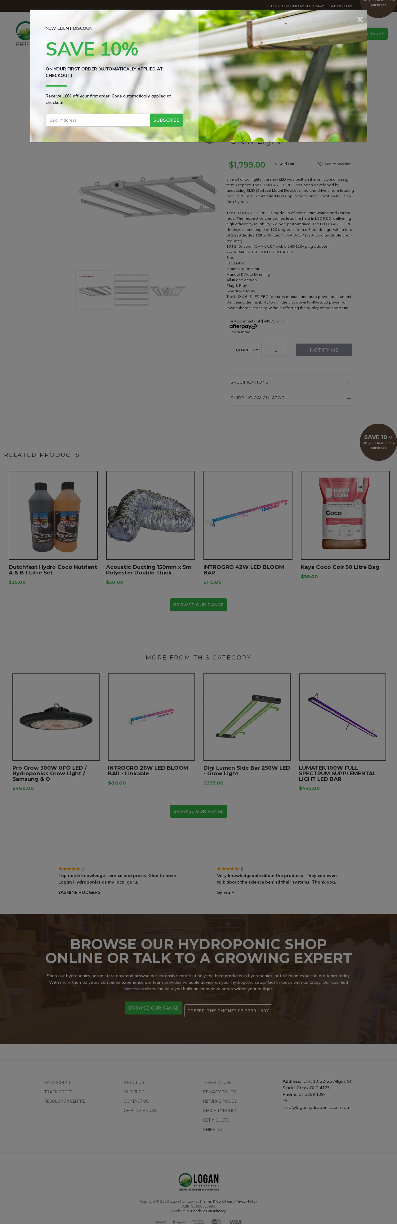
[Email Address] (98, 120)
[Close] (360, 19)
